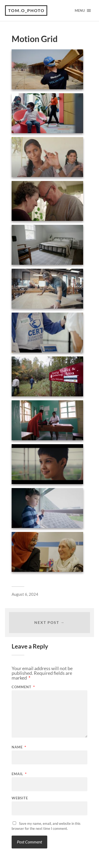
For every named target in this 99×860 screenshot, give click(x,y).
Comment (23, 687)
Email (19, 774)
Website (20, 798)
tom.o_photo (26, 10)
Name (19, 747)
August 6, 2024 (25, 594)
